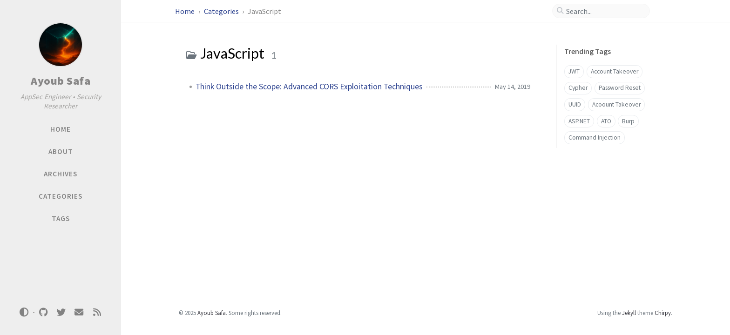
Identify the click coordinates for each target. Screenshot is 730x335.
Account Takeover (614, 71)
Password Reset (620, 88)
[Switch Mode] (24, 312)
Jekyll (629, 312)
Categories (222, 11)
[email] (79, 312)
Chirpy (663, 312)
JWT (574, 71)
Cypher (578, 88)
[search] (605, 11)
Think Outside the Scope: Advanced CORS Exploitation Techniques (309, 86)
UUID (574, 104)
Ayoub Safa (60, 81)
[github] (43, 312)
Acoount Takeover (616, 104)
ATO (606, 121)
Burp (628, 121)
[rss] (97, 312)
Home (185, 11)
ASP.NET (579, 121)
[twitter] (61, 312)
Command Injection (594, 137)
